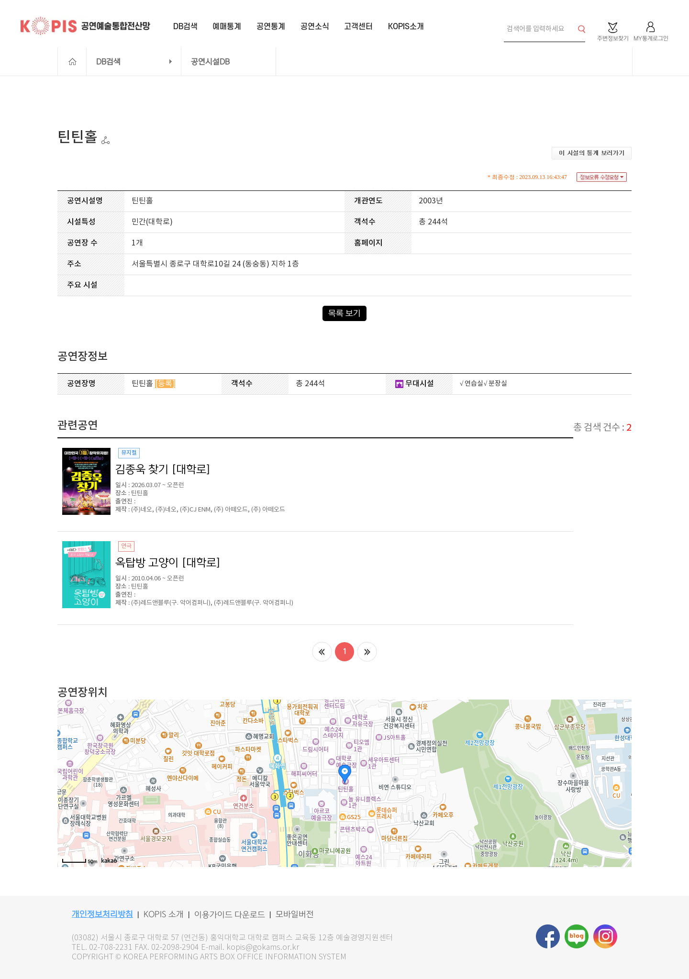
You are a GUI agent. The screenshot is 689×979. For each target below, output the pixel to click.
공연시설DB (210, 61)
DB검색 (108, 61)
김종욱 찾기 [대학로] (163, 469)
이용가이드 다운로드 (229, 915)
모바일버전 (295, 914)
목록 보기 (344, 313)
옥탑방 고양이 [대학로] (168, 562)
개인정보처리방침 (102, 914)
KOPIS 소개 (164, 914)
